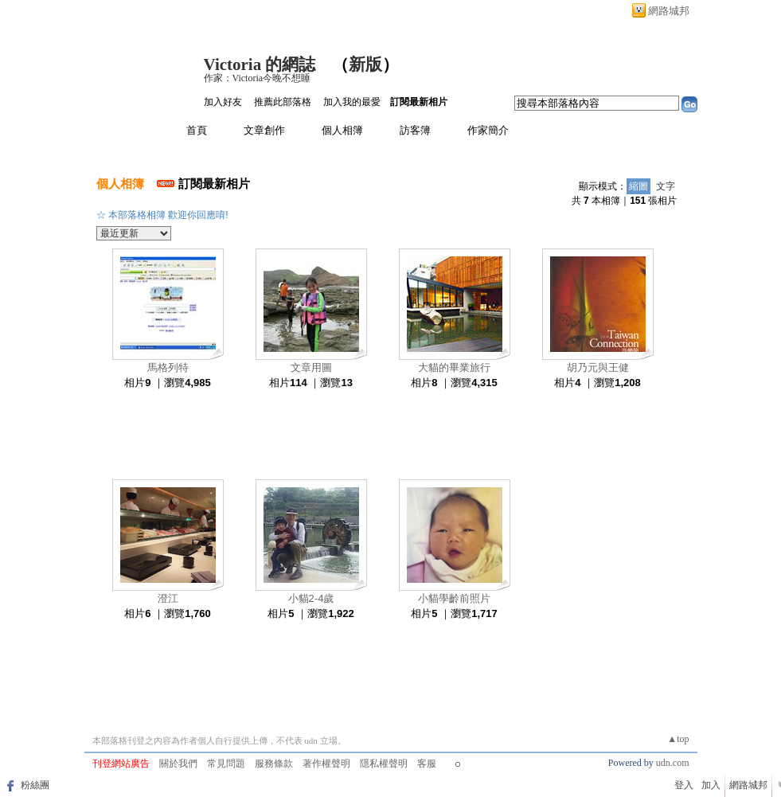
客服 (426, 763)
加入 (710, 785)
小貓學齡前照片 (454, 598)
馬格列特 (168, 367)
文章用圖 (311, 367)
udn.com (672, 762)
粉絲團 (35, 785)
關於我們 (178, 763)
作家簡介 (488, 130)
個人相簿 (342, 130)
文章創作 (264, 130)
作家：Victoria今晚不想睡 (257, 78)
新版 (365, 64)
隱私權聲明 (384, 763)
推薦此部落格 (282, 101)
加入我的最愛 (352, 101)
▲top (678, 738)
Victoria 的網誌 (260, 64)
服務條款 (274, 763)
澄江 (168, 598)
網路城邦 (668, 11)
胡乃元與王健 (598, 367)
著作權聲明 (326, 763)
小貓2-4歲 (311, 598)
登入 (683, 785)
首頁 (196, 130)
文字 (665, 186)
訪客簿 (415, 130)
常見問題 (226, 763)
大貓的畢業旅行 (454, 367)
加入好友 (223, 101)
